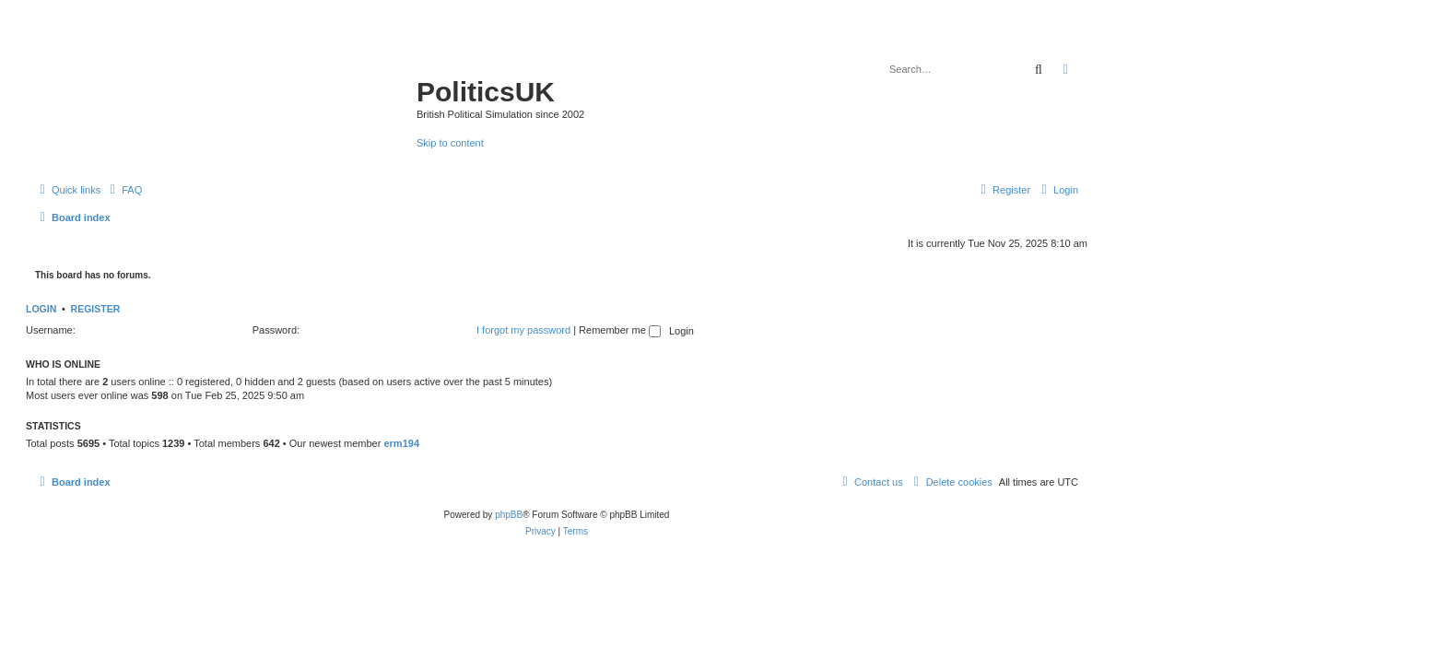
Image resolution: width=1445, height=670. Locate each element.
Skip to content (450, 142)
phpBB (509, 515)
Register (96, 308)
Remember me (620, 329)
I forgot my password (523, 329)
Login (41, 308)
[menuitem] (123, 189)
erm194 (401, 443)
